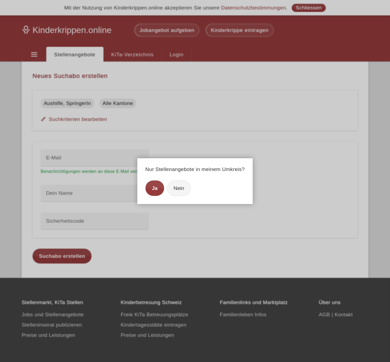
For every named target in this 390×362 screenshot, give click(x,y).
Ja (155, 188)
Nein (179, 188)
